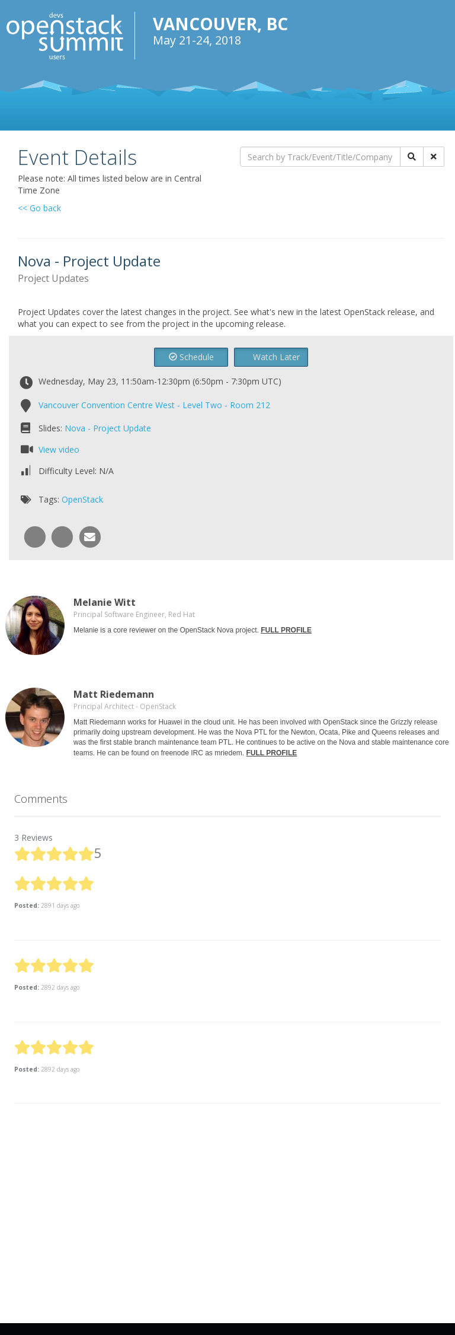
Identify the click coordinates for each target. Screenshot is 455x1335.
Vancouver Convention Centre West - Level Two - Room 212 (154, 405)
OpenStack (82, 499)
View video (59, 449)
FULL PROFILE (286, 630)
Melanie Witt (104, 602)
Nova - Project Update (108, 428)
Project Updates (53, 278)
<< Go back (39, 208)
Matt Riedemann (113, 694)
